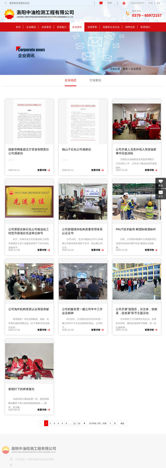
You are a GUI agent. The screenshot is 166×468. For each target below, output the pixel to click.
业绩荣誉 (92, 27)
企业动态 (70, 80)
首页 (18, 27)
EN (158, 3)
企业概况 (31, 27)
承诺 (160, 183)
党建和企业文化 (111, 27)
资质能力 (61, 27)
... (70, 423)
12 (74, 423)
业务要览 (46, 27)
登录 (103, 3)
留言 (160, 194)
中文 (150, 3)
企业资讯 (77, 27)
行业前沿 (95, 80)
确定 (122, 423)
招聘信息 (130, 27)
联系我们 (145, 27)
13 (79, 423)
